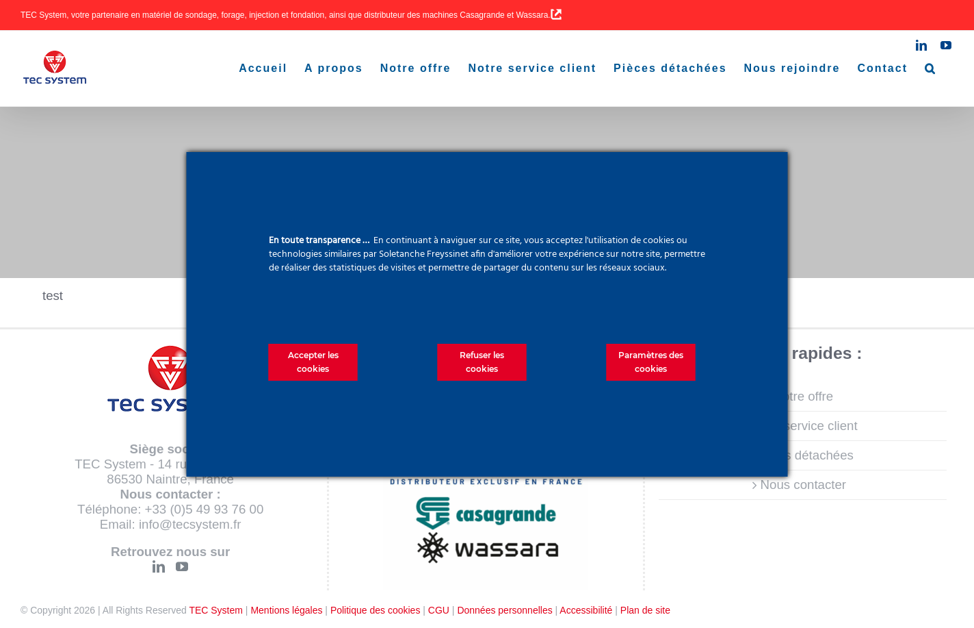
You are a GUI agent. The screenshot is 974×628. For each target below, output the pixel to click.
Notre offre (803, 396)
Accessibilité (586, 610)
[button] (930, 68)
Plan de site (645, 610)
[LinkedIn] (159, 566)
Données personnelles (504, 610)
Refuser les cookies (482, 362)
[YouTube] (182, 566)
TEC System (216, 610)
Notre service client (803, 425)
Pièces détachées (803, 455)
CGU (438, 610)
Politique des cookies (375, 610)
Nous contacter (803, 484)
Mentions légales (286, 610)
